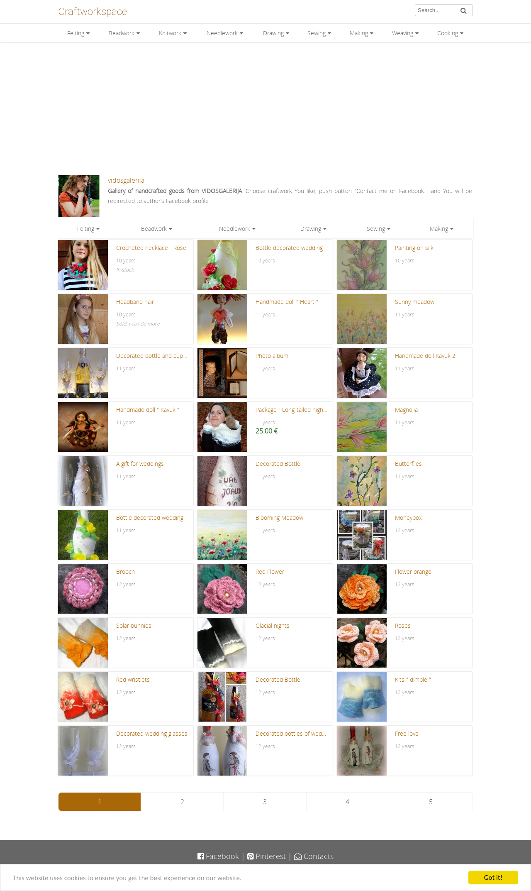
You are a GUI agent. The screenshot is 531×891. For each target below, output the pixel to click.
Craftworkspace (92, 11)
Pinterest (266, 856)
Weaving (402, 33)
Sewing (316, 33)
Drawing (273, 33)
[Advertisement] (265, 109)
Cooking (447, 33)
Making (359, 33)
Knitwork (170, 33)
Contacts (314, 856)
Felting (75, 33)
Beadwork (121, 33)
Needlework (222, 33)
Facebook (218, 856)
